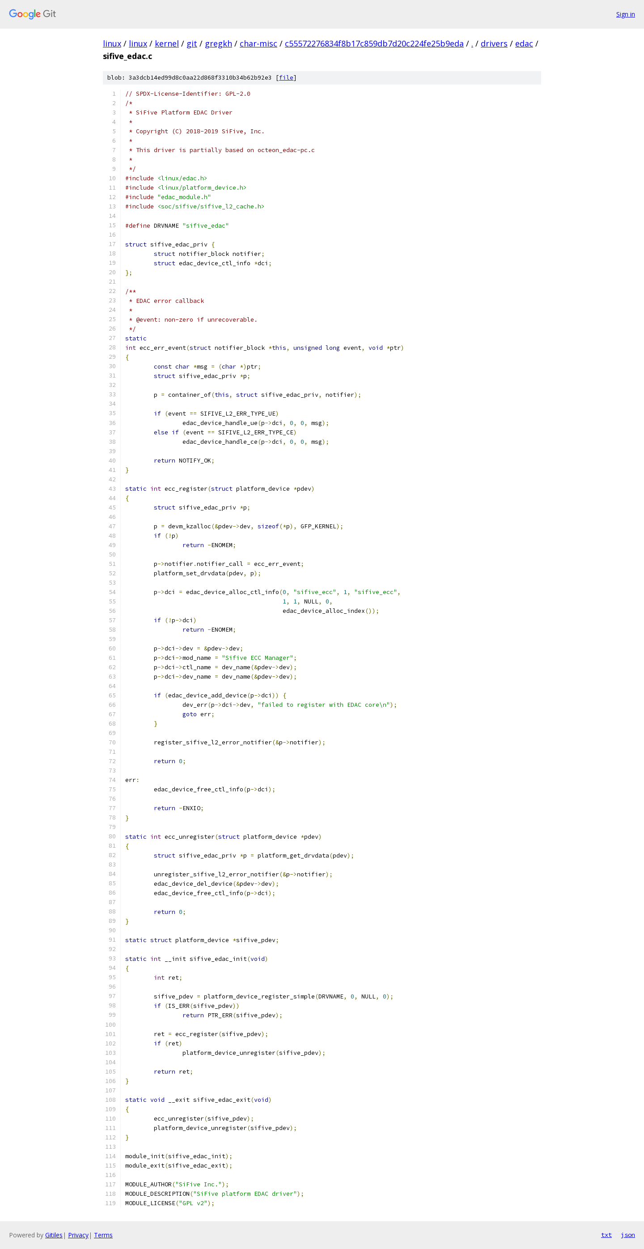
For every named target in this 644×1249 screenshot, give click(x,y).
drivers (494, 43)
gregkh (218, 43)
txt (606, 1235)
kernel (167, 43)
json (628, 1235)
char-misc (258, 43)
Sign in (625, 14)
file (286, 77)
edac (524, 43)
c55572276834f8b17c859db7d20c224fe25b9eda (374, 43)
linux (112, 43)
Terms (103, 1235)
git (191, 43)
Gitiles (54, 1235)
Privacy (78, 1235)
